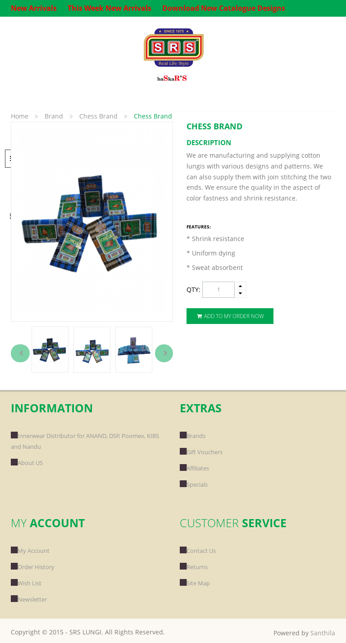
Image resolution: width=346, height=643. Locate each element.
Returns (194, 567)
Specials (194, 484)
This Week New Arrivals (109, 8)
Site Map (195, 583)
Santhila (322, 633)
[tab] (261, 142)
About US (27, 463)
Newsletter (29, 599)
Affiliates (194, 468)
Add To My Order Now (230, 316)
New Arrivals (34, 8)
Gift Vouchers (201, 452)
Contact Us (198, 551)
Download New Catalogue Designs (223, 8)
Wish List (26, 583)
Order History (33, 567)
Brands (192, 436)
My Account (30, 551)
